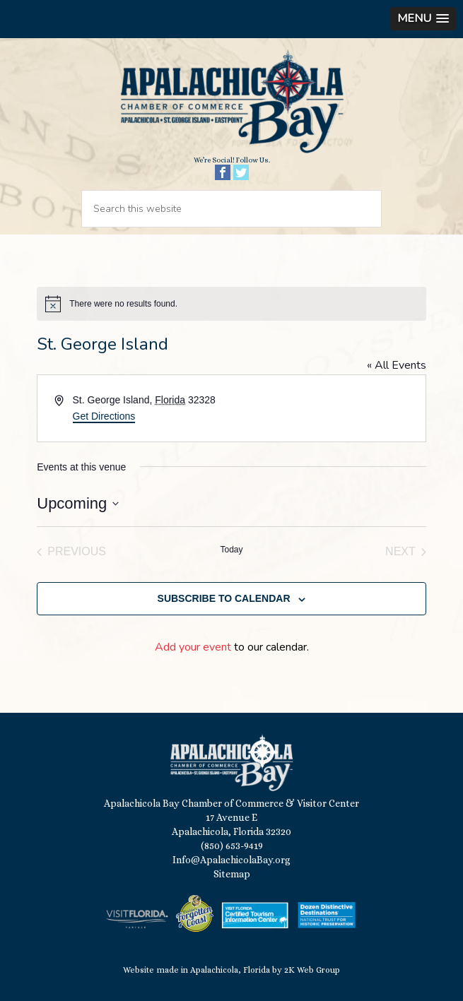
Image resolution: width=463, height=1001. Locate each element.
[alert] (231, 304)
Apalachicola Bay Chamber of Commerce (231, 102)
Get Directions (104, 416)
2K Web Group (312, 970)
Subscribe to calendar (224, 598)
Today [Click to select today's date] (231, 550)
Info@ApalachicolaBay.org (231, 859)
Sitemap (231, 873)
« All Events (396, 365)
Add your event (193, 647)
